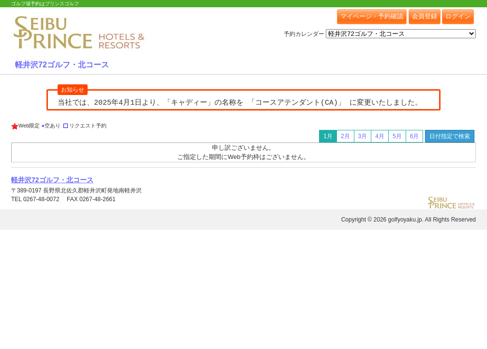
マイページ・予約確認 (371, 16)
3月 (362, 136)
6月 (414, 136)
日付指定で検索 (449, 136)
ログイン (458, 16)
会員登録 (424, 16)
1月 (328, 136)
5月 (397, 136)
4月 (379, 136)
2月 (345, 136)
